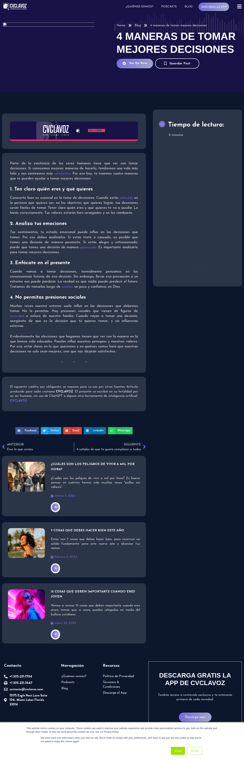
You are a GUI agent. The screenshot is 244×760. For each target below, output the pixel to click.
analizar (68, 286)
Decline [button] (195, 750)
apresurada (88, 247)
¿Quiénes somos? (139, 6)
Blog (189, 6)
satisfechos (62, 173)
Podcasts (169, 6)
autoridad (17, 316)
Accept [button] (178, 750)
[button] (27, 430)
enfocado (126, 198)
